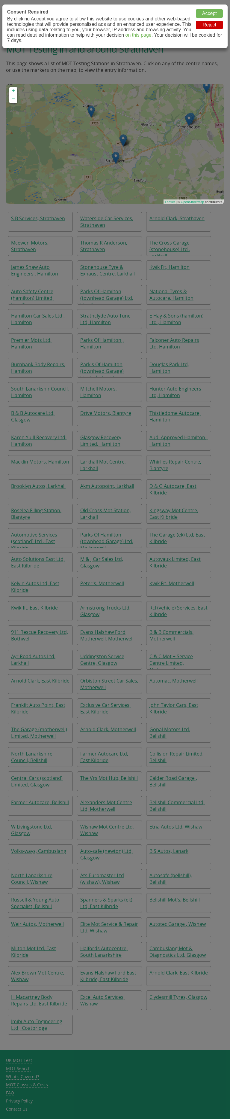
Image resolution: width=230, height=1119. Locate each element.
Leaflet (170, 202)
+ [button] (13, 91)
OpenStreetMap (192, 202)
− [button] (13, 99)
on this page (138, 35)
